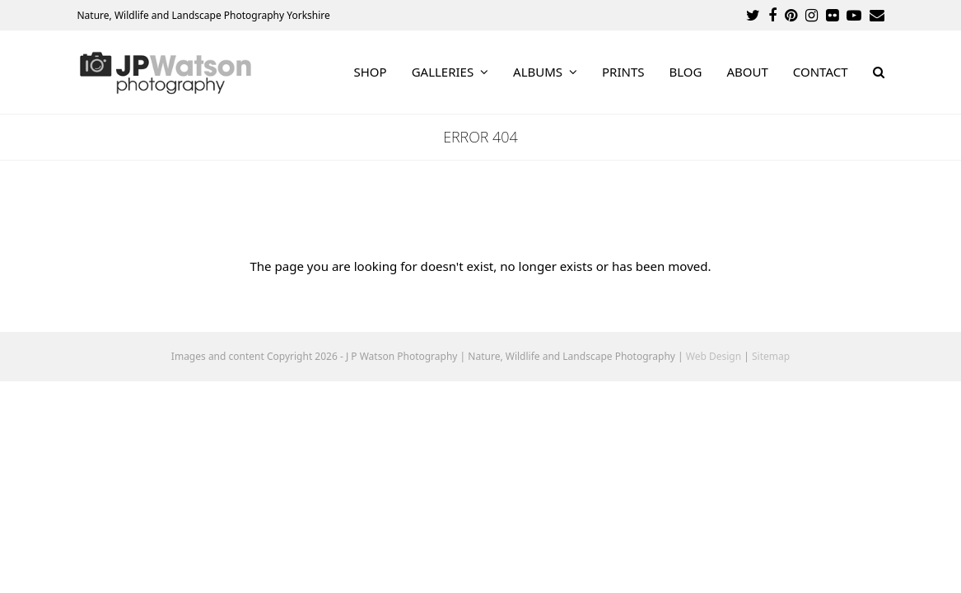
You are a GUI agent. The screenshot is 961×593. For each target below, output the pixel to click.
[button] (879, 72)
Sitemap (771, 356)
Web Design (713, 356)
